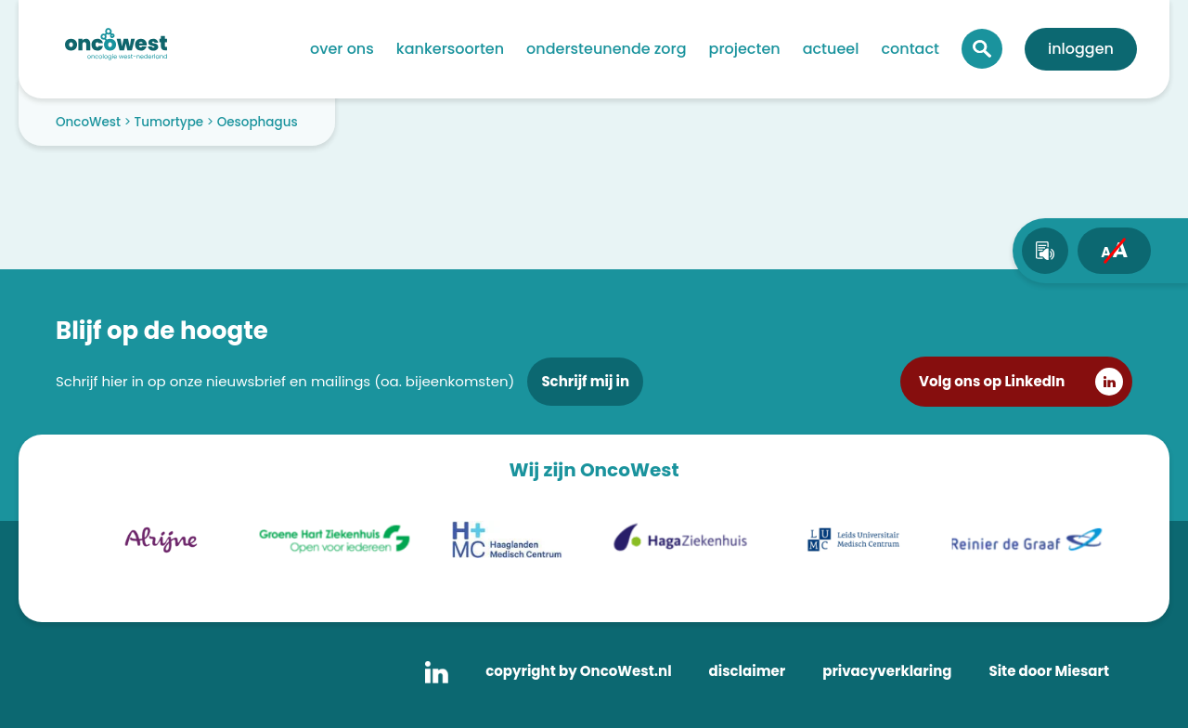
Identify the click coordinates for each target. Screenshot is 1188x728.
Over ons (342, 48)
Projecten (745, 48)
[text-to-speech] (1045, 251)
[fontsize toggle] (1114, 251)
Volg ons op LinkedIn (992, 381)
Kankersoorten (450, 48)
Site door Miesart (1048, 671)
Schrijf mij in (585, 381)
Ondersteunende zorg (606, 48)
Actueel (831, 48)
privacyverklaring (886, 671)
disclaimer (747, 671)
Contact (910, 48)
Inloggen (1081, 48)
